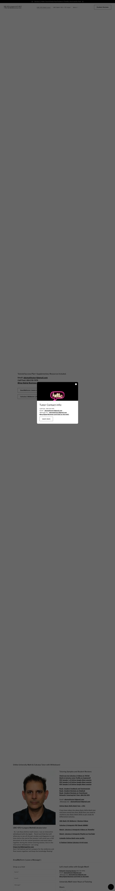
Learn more (46, 419)
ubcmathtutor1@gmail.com (53, 410)
